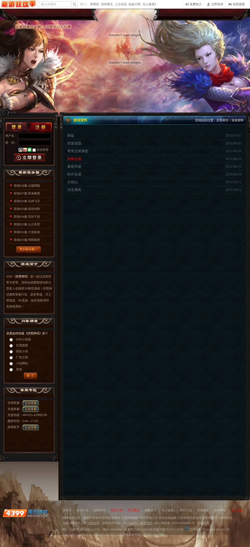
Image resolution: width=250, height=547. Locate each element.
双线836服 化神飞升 (27, 201)
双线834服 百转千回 (27, 216)
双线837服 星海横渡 (27, 193)
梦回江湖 (116, 510)
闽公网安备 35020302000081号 (175, 523)
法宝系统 (74, 190)
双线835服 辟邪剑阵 (27, 209)
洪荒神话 (222, 120)
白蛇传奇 (100, 510)
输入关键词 (48, 4)
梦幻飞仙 (186, 510)
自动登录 (42, 149)
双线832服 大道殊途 (27, 232)
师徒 (70, 135)
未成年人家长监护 (140, 523)
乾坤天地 (82, 510)
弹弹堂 (94, 4)
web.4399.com (101, 534)
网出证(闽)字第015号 (76, 529)
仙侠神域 (220, 510)
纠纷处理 (93, 523)
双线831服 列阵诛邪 (27, 240)
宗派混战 (74, 143)
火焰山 (72, 182)
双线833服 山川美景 (27, 224)
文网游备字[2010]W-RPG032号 (207, 529)
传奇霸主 (107, 4)
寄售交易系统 (77, 151)
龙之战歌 (237, 510)
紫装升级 (74, 166)
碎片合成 (74, 174)
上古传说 (121, 4)
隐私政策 (204, 523)
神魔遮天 (150, 510)
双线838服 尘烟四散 (27, 185)
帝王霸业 (134, 510)
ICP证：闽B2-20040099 (107, 529)
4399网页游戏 (18, 4)
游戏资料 (238, 120)
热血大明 (134, 4)
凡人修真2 (149, 4)
